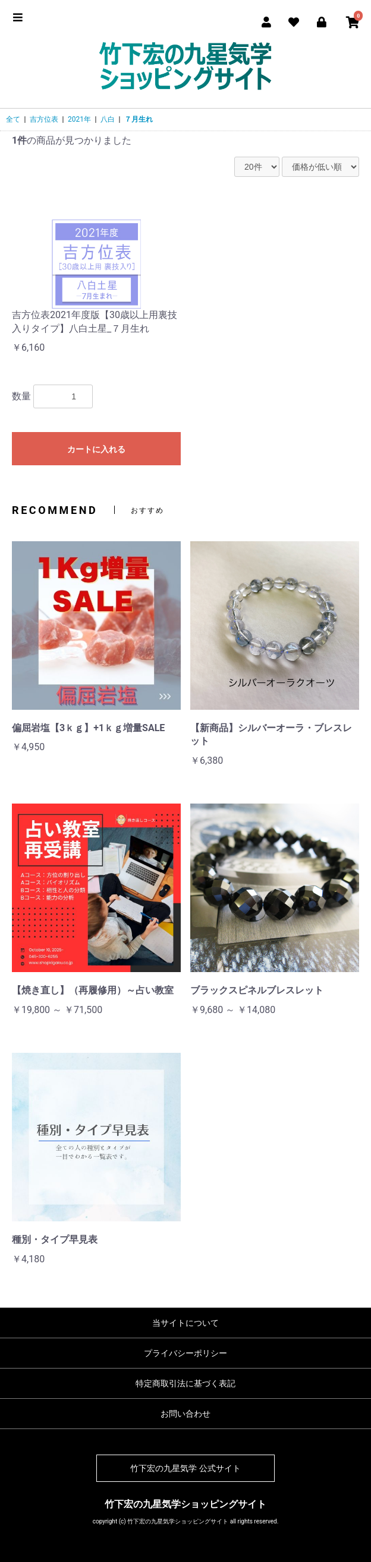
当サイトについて (185, 1323)
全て (13, 119)
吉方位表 (44, 119)
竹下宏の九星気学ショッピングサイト (185, 1504)
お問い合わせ (185, 1413)
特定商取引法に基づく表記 (185, 1383)
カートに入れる (96, 449)
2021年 (79, 119)
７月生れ (138, 119)
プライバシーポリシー (185, 1353)
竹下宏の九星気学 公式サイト (185, 1468)
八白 (107, 119)
